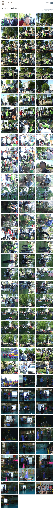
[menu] (51, 3)
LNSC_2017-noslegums (10, 8)
